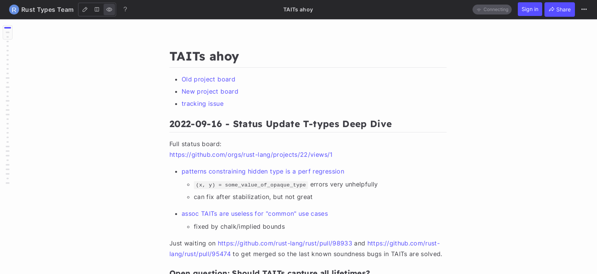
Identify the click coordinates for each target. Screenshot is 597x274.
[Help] (125, 9)
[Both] (97, 9)
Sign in (530, 9)
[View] (109, 9)
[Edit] (85, 9)
